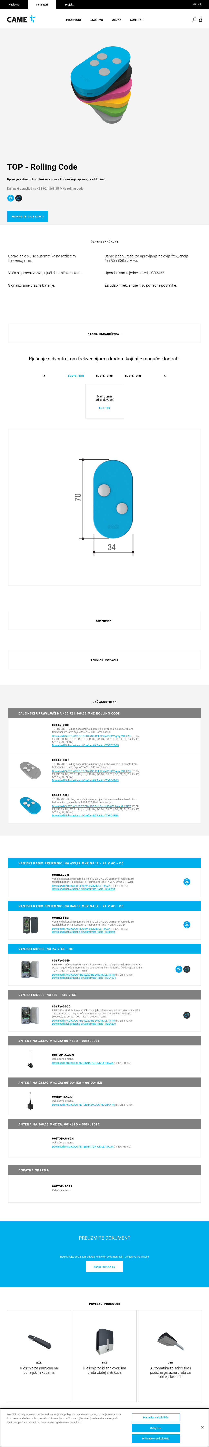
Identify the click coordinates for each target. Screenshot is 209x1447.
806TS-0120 (104, 379)
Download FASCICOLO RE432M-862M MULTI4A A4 (81, 890)
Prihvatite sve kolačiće (155, 1438)
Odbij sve (155, 1428)
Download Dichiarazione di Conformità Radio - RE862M (83, 935)
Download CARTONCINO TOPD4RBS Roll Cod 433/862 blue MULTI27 (91, 810)
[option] (104, 87)
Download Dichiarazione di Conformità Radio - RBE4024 (84, 981)
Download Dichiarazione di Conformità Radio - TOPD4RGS (85, 784)
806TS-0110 (76, 379)
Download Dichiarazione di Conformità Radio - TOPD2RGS (85, 749)
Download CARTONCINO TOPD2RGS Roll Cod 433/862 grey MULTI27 (91, 740)
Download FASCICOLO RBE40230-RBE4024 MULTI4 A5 (83, 978)
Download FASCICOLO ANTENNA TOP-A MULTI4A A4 (82, 1067)
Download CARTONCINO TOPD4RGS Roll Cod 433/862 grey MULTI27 (91, 775)
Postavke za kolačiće (156, 1417)
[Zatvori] (202, 1427)
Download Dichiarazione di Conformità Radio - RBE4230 (84, 1027)
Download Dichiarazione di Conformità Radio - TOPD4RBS (85, 819)
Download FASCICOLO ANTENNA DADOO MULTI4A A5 (83, 1108)
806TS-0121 (133, 379)
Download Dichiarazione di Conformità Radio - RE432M (83, 893)
